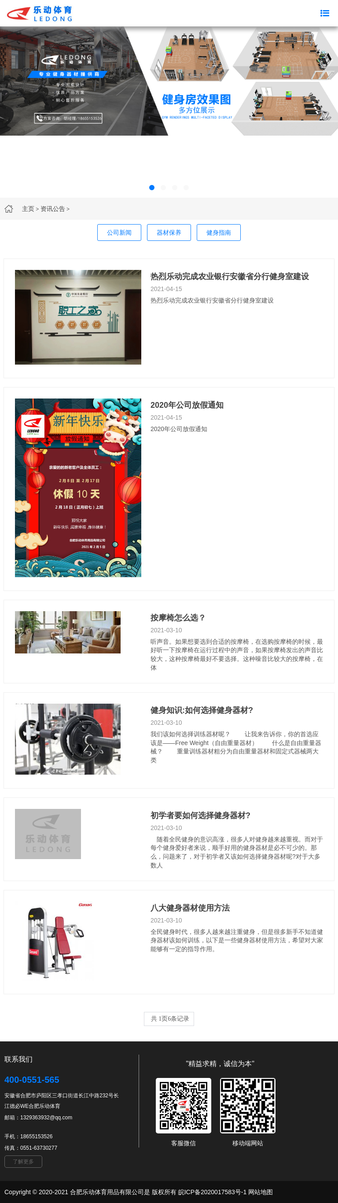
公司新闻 (119, 232)
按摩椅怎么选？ (178, 617)
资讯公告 (52, 208)
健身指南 (218, 232)
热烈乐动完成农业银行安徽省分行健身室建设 (230, 276)
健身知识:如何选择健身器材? (202, 710)
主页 (28, 208)
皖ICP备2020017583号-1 (212, 1192)
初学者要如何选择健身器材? (200, 815)
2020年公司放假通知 (187, 405)
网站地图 (260, 1192)
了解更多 (23, 1162)
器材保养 (169, 232)
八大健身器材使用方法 (190, 908)
